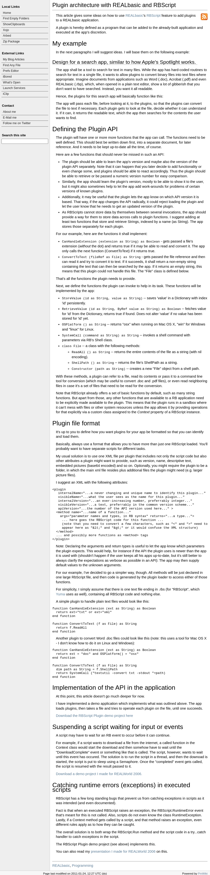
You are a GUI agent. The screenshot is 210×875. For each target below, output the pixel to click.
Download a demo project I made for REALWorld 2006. (99, 774)
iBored (7, 76)
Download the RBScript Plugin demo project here (94, 716)
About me (9, 111)
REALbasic (134, 15)
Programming (82, 865)
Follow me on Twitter (17, 123)
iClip (6, 94)
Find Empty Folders (16, 18)
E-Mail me (9, 117)
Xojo (6, 30)
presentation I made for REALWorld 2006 (123, 851)
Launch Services (14, 88)
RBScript (154, 15)
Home (7, 13)
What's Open (11, 82)
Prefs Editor (11, 71)
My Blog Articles (13, 59)
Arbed (7, 35)
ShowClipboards (14, 24)
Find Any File (11, 65)
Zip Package (11, 41)
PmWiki (203, 873)
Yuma (60, 594)
